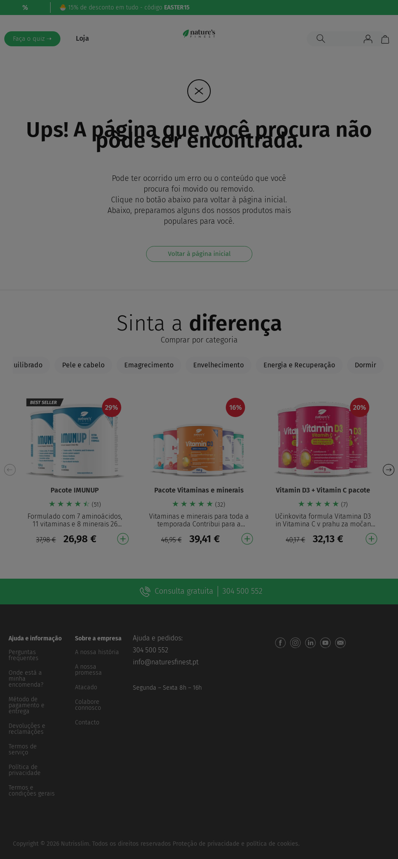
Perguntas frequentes (24, 655)
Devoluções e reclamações (27, 729)
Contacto (87, 722)
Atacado (86, 687)
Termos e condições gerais (32, 790)
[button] (388, 469)
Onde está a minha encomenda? (26, 678)
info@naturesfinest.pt (165, 662)
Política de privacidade (25, 770)
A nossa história (97, 652)
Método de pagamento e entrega (27, 705)
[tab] (83, 365)
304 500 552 (150, 650)
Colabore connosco (88, 705)
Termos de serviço (23, 749)
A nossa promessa (88, 669)
